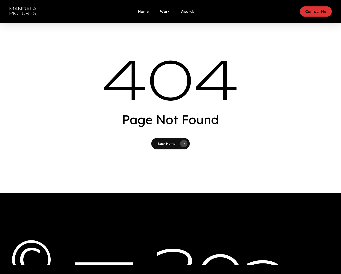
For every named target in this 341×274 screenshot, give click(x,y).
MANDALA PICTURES (23, 11)
